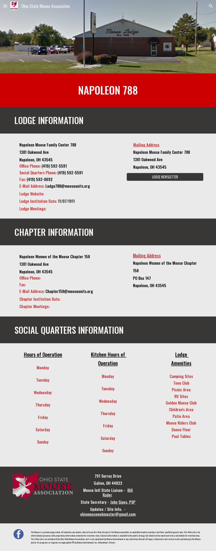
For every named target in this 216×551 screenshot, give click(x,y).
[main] (108, 90)
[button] (5, 6)
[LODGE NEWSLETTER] (165, 177)
